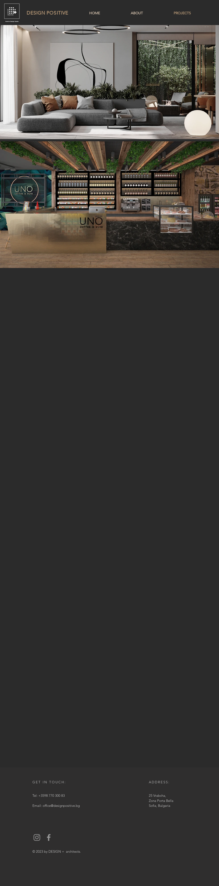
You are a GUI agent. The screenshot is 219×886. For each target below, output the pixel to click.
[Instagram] (36, 837)
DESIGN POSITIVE (47, 13)
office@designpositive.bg (61, 805)
